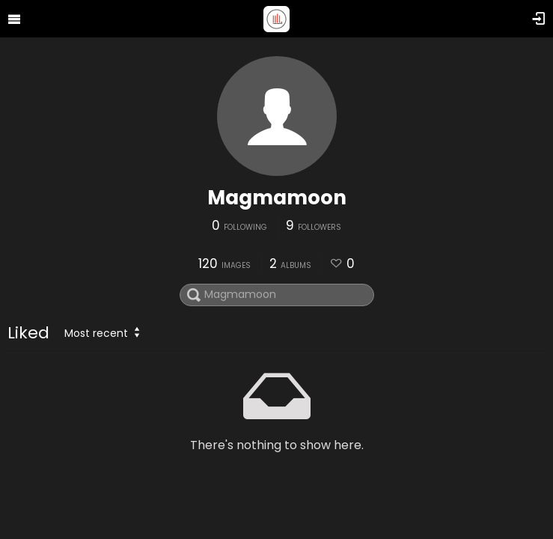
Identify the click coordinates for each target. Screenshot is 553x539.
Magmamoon (276, 197)
